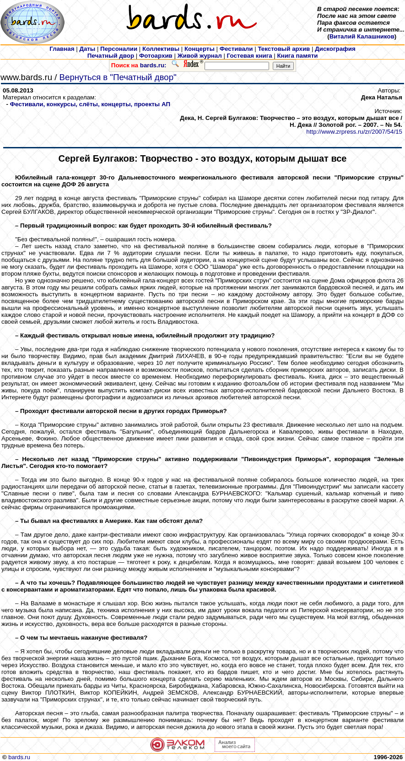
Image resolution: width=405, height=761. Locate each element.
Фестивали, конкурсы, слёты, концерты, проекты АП (90, 104)
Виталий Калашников (361, 36)
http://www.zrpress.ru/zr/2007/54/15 (354, 131)
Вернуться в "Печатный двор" (118, 77)
